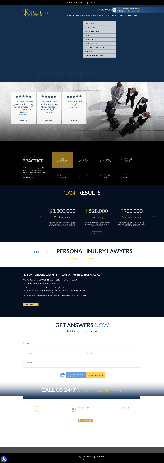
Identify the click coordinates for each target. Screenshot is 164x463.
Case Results (99, 15)
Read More (15, 112)
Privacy (69, 393)
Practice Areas (89, 15)
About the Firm (77, 15)
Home (69, 15)
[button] (12, 129)
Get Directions (86, 420)
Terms (73, 393)
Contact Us (136, 15)
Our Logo (128, 15)
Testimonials (109, 15)
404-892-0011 (103, 10)
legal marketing (93, 457)
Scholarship (119, 15)
